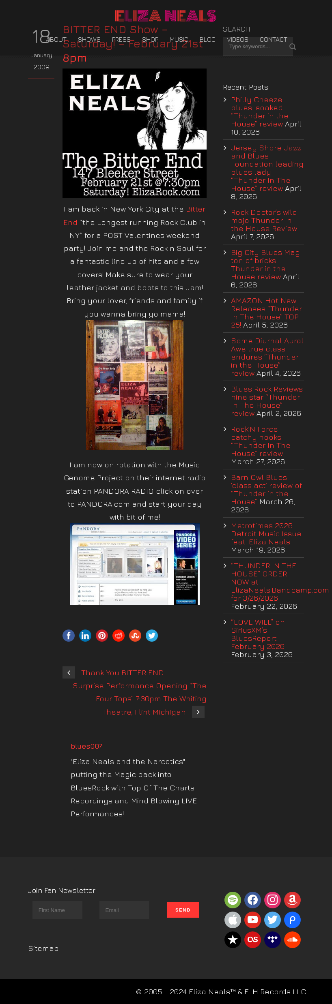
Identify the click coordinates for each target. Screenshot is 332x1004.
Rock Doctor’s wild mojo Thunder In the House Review (264, 220)
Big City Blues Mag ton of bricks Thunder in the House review (265, 264)
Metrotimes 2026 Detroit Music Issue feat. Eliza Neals (266, 533)
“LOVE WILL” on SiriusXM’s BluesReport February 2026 (258, 634)
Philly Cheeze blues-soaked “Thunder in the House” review (260, 111)
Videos (237, 39)
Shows (89, 39)
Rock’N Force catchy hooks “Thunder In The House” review (261, 441)
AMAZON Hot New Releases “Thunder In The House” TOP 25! (266, 312)
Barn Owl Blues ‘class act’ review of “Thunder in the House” (266, 489)
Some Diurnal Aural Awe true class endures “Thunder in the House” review (267, 356)
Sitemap (43, 948)
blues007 (86, 746)
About (56, 39)
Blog (208, 39)
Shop (150, 39)
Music (179, 39)
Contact (273, 39)
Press (121, 39)
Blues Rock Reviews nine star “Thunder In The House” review (267, 400)
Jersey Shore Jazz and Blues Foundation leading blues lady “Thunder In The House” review (267, 168)
